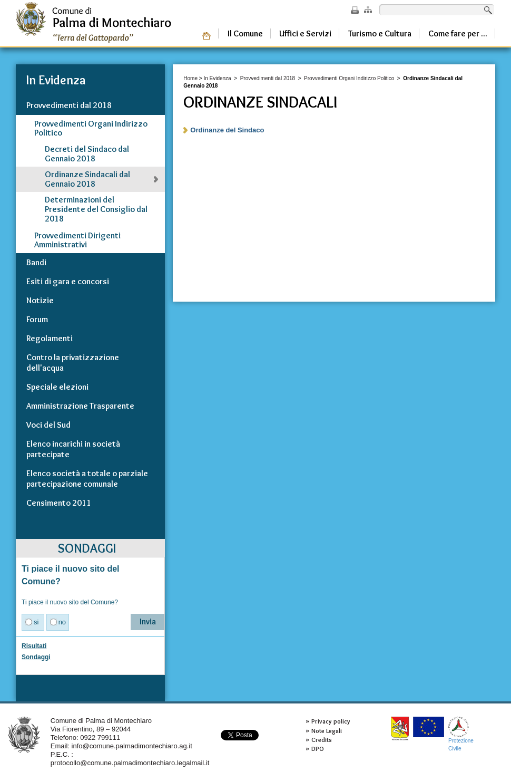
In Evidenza (217, 78)
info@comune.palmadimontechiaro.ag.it (132, 746)
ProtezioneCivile (461, 734)
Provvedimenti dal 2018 (268, 78)
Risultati (34, 646)
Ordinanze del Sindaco (227, 130)
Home (190, 78)
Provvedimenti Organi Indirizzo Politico (349, 78)
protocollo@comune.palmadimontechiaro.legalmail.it (130, 763)
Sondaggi (36, 657)
